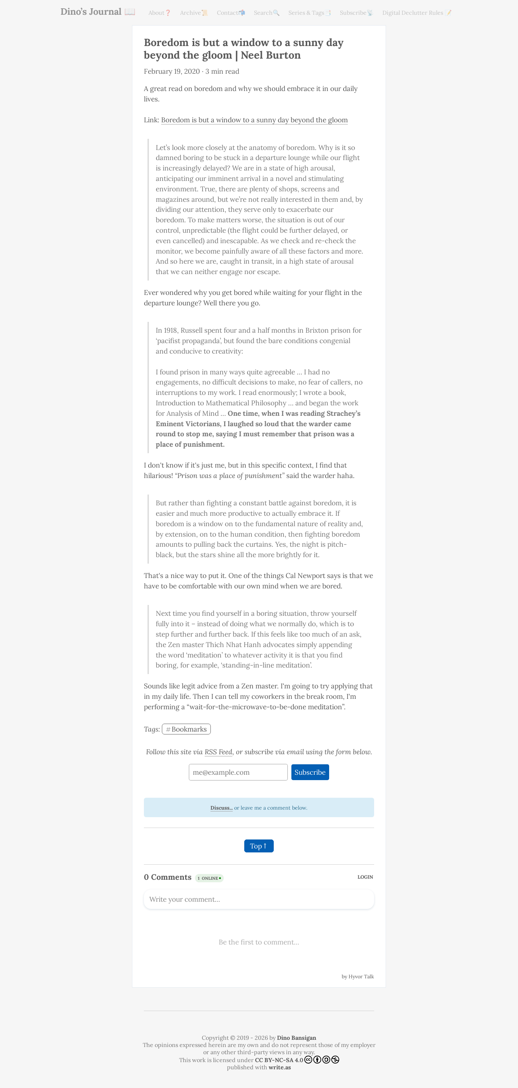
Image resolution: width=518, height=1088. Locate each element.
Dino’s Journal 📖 (98, 11)
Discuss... (221, 808)
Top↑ (259, 846)
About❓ (160, 12)
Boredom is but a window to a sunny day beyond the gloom (254, 119)
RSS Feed (218, 751)
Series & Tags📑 (309, 12)
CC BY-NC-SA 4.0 (297, 1060)
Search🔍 (267, 12)
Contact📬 (231, 12)
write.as (280, 1067)
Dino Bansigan (296, 1037)
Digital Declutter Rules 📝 (417, 12)
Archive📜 (194, 12)
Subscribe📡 (357, 12)
